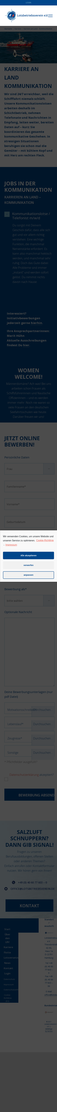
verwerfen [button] (29, 569)
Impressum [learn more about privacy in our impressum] (11, 549)
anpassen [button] (28, 579)
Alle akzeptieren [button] (29, 559)
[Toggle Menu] (50, 15)
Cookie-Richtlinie (45, 544)
